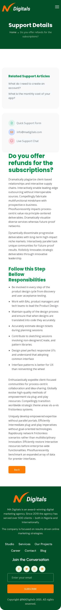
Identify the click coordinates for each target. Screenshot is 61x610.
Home (12, 32)
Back (17, 469)
